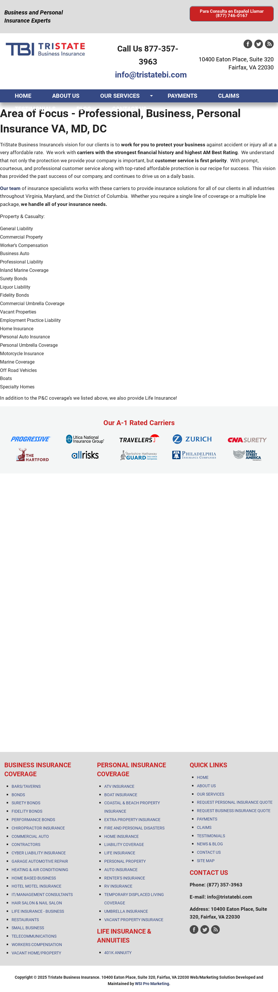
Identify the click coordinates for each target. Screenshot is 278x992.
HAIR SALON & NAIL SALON (37, 903)
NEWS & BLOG (210, 844)
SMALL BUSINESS (28, 927)
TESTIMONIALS (35, 108)
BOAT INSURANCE (120, 794)
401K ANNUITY (117, 952)
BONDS (18, 794)
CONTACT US (129, 108)
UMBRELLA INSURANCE (126, 911)
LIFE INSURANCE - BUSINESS (38, 911)
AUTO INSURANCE (121, 869)
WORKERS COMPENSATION (37, 944)
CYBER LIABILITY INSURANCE (39, 853)
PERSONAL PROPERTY (125, 861)
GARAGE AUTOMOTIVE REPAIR (40, 861)
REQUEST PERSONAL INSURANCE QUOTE (234, 802)
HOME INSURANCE (121, 836)
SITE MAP (206, 860)
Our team (10, 188)
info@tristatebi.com (151, 75)
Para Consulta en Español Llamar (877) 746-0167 (232, 13)
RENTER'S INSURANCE (124, 878)
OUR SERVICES (120, 95)
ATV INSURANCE (119, 786)
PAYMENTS (182, 95)
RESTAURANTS (25, 919)
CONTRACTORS (26, 844)
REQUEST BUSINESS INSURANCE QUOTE (233, 810)
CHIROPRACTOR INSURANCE (38, 828)
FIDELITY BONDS (27, 811)
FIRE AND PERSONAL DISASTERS (134, 828)
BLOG (83, 108)
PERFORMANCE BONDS (33, 819)
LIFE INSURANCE (119, 853)
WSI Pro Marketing (152, 983)
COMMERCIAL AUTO (30, 836)
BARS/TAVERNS (26, 786)
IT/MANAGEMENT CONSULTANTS (42, 894)
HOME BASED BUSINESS (34, 878)
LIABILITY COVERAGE (124, 844)
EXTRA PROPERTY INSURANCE (132, 819)
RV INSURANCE (118, 886)
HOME (23, 95)
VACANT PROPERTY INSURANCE (133, 919)
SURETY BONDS (26, 803)
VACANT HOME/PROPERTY (36, 953)
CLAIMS (228, 95)
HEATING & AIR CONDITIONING (40, 869)
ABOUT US (65, 95)
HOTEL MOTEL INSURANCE (36, 886)
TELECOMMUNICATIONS (34, 936)
